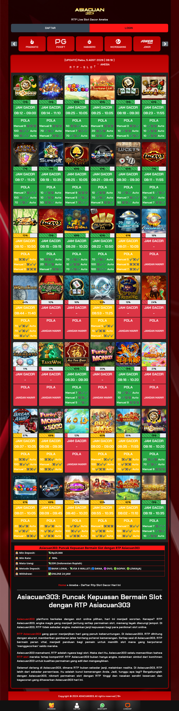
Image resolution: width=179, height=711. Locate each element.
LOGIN (129, 28)
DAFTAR (50, 28)
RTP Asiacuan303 (29, 634)
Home (62, 585)
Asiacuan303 (26, 619)
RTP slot (23, 657)
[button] (14, 44)
